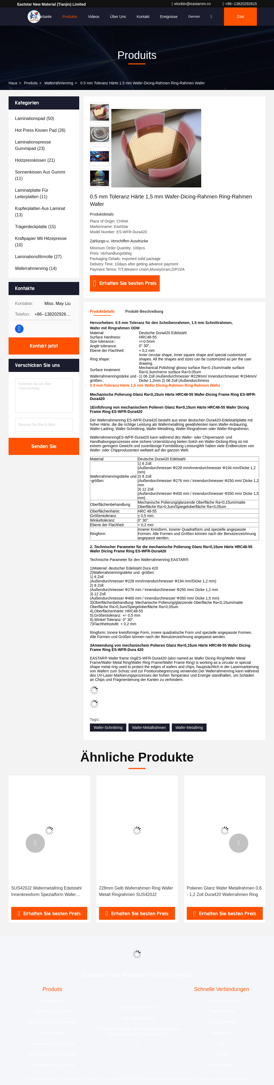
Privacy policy (221, 1065)
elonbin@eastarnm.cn (192, 4)
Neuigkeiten (221, 1033)
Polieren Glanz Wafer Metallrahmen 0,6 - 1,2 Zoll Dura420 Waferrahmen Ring (224, 891)
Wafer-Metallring (189, 727)
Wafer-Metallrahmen (149, 727)
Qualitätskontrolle (221, 1022)
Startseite (44, 16)
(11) (40, 175)
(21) (35, 160)
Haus (13, 83)
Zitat (240, 16)
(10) (41, 241)
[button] (35, 843)
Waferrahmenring (58, 83)
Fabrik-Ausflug (222, 1011)
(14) (36, 268)
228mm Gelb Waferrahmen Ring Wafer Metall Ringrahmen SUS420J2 (136, 891)
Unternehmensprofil (221, 1001)
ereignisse (168, 16)
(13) (40, 211)
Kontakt (143, 16)
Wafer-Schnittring (108, 727)
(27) (38, 256)
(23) (33, 145)
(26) (40, 130)
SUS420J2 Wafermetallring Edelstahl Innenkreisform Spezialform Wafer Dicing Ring (46, 892)
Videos (94, 16)
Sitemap (222, 1054)
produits (31, 83)
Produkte (69, 16)
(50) (34, 118)
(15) (35, 226)
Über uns (118, 16)
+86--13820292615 (240, 4)
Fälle (222, 1043)
